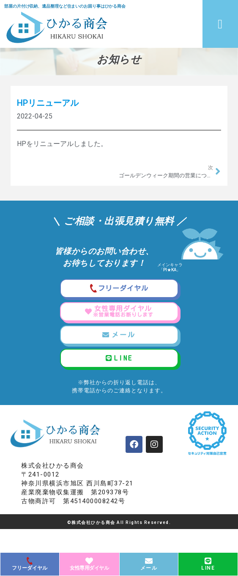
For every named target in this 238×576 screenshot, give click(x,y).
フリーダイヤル (29, 568)
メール (149, 568)
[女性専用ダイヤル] (89, 561)
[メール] (149, 561)
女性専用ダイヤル (89, 568)
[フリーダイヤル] (29, 561)
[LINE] (208, 561)
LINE (208, 568)
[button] (220, 23)
